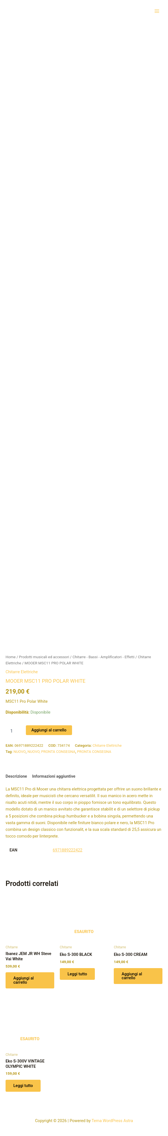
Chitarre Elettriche (22, 671)
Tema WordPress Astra (112, 1120)
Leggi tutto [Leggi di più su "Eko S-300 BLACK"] (77, 973)
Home (11, 657)
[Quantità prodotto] (14, 730)
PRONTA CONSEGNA (94, 752)
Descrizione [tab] (16, 776)
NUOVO (19, 752)
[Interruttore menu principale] (156, 10)
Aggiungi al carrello (48, 730)
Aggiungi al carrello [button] (23, 980)
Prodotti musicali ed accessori (44, 657)
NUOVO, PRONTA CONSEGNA (51, 752)
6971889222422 (68, 850)
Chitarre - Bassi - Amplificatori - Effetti (104, 657)
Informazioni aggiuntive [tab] (53, 776)
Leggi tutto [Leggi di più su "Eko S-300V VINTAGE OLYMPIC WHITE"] (23, 1085)
